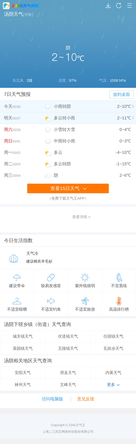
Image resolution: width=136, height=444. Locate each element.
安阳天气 (23, 372)
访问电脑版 (52, 398)
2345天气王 (21, 5)
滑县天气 (68, 372)
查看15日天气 (68, 188)
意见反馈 (85, 398)
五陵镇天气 (68, 348)
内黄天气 (113, 372)
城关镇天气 (23, 336)
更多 (111, 384)
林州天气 (23, 384)
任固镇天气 (113, 336)
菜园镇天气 (23, 348)
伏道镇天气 (68, 336)
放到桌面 (121, 94)
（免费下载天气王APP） (68, 198)
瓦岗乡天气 (113, 348)
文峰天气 (68, 384)
